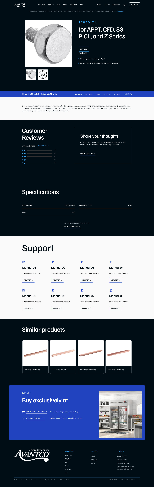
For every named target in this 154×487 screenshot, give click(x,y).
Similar (117, 94)
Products (33, 11)
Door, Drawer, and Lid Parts (104, 11)
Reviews (88, 94)
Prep (66, 466)
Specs (97, 94)
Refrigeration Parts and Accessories (77, 11)
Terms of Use (121, 456)
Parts (93, 463)
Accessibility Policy (123, 463)
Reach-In (68, 455)
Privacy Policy (122, 460)
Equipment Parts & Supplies (50, 11)
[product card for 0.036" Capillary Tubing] (118, 357)
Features (78, 94)
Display (67, 459)
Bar (66, 462)
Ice (66, 473)
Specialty (68, 469)
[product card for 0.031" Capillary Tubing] (91, 357)
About (93, 456)
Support (107, 94)
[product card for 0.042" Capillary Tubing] (63, 357)
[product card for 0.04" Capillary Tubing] (35, 357)
